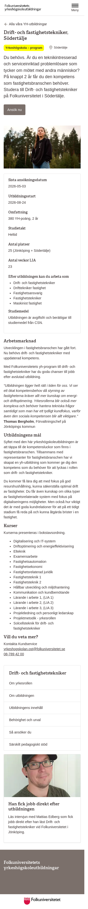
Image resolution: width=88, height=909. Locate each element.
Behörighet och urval (25, 720)
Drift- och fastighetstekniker (37, 673)
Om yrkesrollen (20, 683)
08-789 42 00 (14, 654)
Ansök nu (16, 109)
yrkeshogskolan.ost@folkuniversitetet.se (34, 649)
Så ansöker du (20, 732)
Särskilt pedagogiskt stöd (28, 744)
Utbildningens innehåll (26, 708)
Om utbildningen (21, 696)
